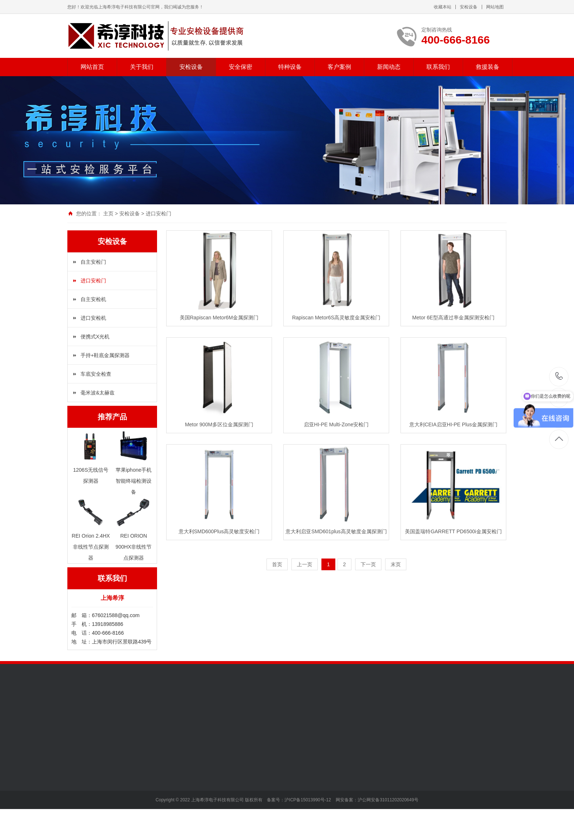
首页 (277, 564)
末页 (396, 564)
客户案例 (339, 67)
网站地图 (495, 7)
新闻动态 (388, 67)
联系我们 (438, 67)
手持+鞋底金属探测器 (105, 355)
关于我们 (141, 67)
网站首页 (92, 67)
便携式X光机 (95, 337)
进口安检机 (93, 318)
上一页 (304, 564)
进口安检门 (158, 213)
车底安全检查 (96, 374)
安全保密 (240, 67)
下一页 (368, 564)
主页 (108, 213)
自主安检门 (93, 262)
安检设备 (468, 7)
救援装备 (487, 67)
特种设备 (290, 67)
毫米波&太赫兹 (98, 393)
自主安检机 (93, 299)
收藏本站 (442, 7)
